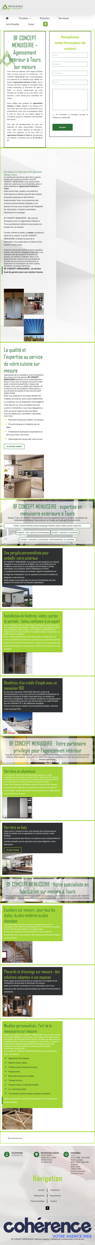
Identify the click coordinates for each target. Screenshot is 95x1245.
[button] (47, 1138)
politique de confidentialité (61, 117)
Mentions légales (42, 1239)
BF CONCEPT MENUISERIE (22, 1239)
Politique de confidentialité (62, 1239)
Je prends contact (14, 446)
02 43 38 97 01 (17, 1155)
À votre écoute (13, 850)
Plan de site (79, 1239)
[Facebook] (47, 1208)
